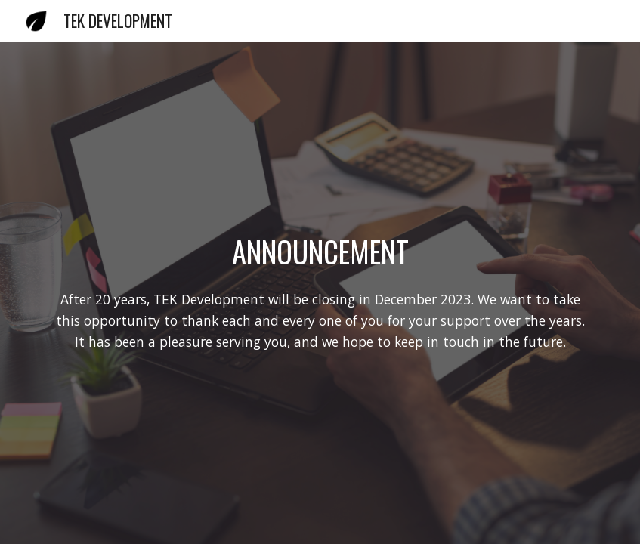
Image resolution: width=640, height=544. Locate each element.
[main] (319, 252)
